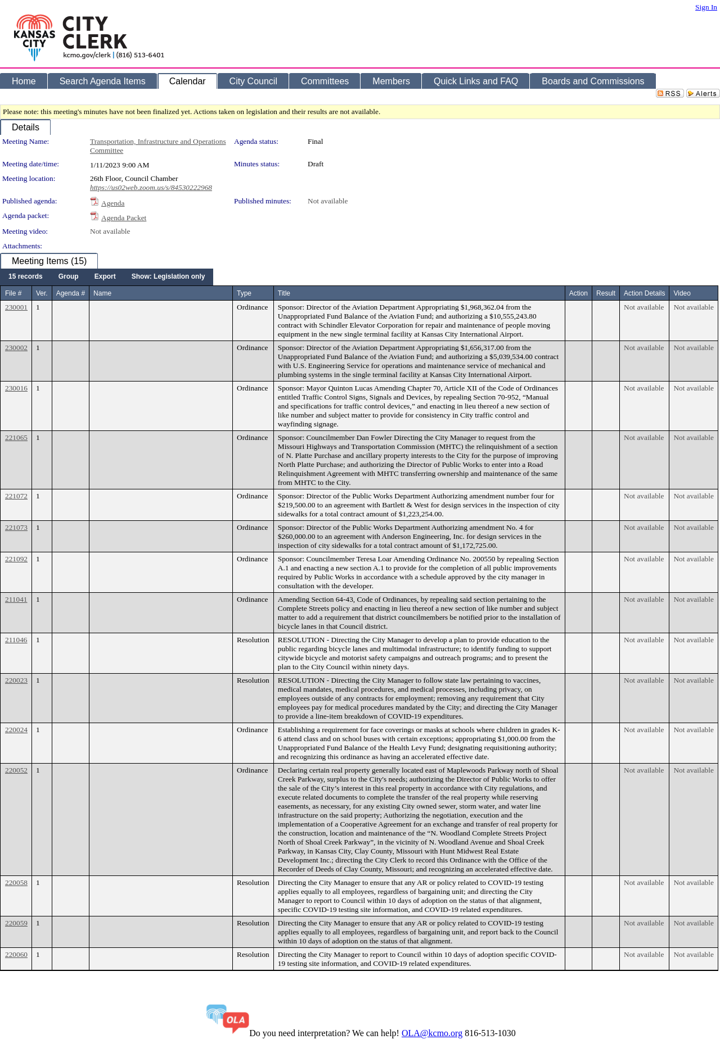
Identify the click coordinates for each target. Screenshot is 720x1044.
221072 (16, 496)
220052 (16, 770)
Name (102, 293)
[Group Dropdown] (69, 277)
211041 (16, 599)
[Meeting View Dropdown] (168, 277)
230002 (16, 347)
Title (284, 293)
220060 (16, 954)
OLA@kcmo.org (432, 1033)
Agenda (112, 203)
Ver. (42, 293)
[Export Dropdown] (105, 277)
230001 (16, 307)
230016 (16, 388)
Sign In (706, 7)
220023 (16, 680)
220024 (16, 729)
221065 (16, 437)
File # (13, 293)
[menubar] (106, 277)
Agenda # (70, 293)
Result (605, 293)
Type (244, 293)
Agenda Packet (123, 218)
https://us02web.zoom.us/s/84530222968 (151, 187)
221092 (16, 559)
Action (578, 293)
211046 (16, 640)
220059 (16, 923)
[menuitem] (26, 277)
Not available (328, 201)
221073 (16, 527)
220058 (16, 882)
